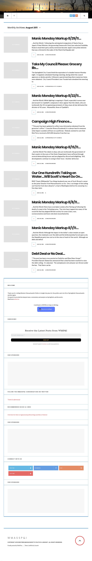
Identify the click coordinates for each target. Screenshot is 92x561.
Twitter (21, 468)
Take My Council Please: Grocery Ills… (57, 66)
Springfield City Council (54, 86)
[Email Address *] (46, 335)
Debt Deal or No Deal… (48, 253)
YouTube (21, 473)
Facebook (46, 468)
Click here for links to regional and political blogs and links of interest (27, 415)
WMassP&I (17, 538)
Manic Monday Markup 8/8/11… (55, 202)
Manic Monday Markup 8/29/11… (56, 38)
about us (16, 299)
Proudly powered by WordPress (15, 545)
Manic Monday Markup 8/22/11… (56, 95)
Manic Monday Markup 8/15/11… (56, 147)
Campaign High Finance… (52, 121)
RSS (72, 468)
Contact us (45, 344)
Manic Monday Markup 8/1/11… (55, 228)
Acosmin (37, 545)
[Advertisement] (46, 373)
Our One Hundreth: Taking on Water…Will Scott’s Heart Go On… (57, 175)
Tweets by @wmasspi (14, 399)
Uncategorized (51, 54)
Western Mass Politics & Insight (46, 6)
